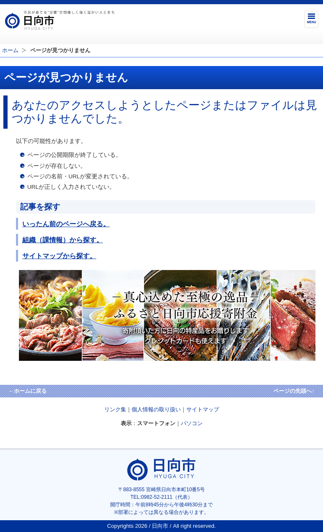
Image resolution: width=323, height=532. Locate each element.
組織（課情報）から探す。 (62, 240)
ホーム (10, 50)
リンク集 (115, 409)
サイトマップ (202, 409)
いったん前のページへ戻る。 (66, 224)
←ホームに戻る (27, 391)
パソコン (192, 423)
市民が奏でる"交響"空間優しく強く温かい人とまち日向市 (59, 20)
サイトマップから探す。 (59, 255)
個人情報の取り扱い (156, 409)
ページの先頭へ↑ (294, 391)
